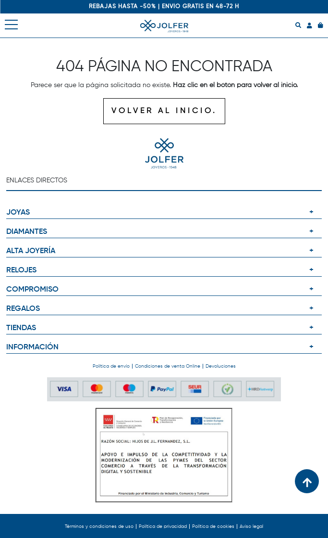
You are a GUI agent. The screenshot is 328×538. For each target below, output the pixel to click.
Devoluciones (221, 366)
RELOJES (21, 270)
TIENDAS (21, 328)
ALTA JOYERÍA (30, 251)
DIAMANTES (26, 232)
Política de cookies (213, 526)
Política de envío (111, 366)
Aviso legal (251, 526)
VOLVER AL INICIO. (164, 111)
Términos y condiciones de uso (99, 526)
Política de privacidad (163, 526)
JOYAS (18, 213)
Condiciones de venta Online (167, 366)
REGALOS (23, 309)
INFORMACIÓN (32, 347)
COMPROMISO (32, 290)
